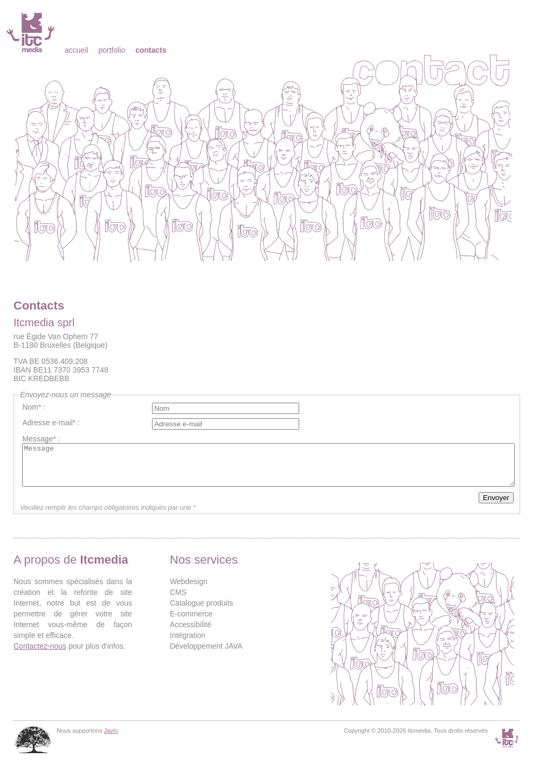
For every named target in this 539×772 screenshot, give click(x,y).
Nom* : (33, 407)
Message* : (41, 438)
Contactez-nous (39, 654)
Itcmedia (31, 32)
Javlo (111, 738)
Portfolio (111, 50)
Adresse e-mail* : (51, 422)
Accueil (76, 50)
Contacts (151, 50)
